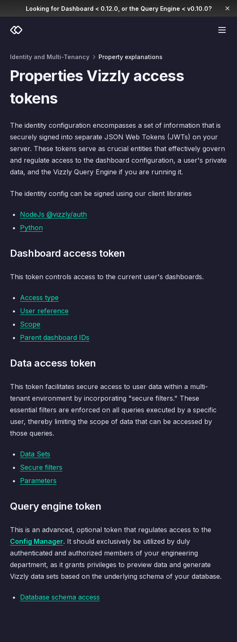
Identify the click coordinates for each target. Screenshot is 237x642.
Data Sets (35, 454)
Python (31, 227)
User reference (44, 311)
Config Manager (36, 541)
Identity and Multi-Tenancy (49, 56)
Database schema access (60, 597)
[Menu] (222, 30)
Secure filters (41, 467)
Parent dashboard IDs (54, 337)
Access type (39, 297)
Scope (30, 324)
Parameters (38, 480)
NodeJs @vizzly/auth (53, 214)
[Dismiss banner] (227, 8)
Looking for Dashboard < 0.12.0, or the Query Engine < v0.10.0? (119, 8)
